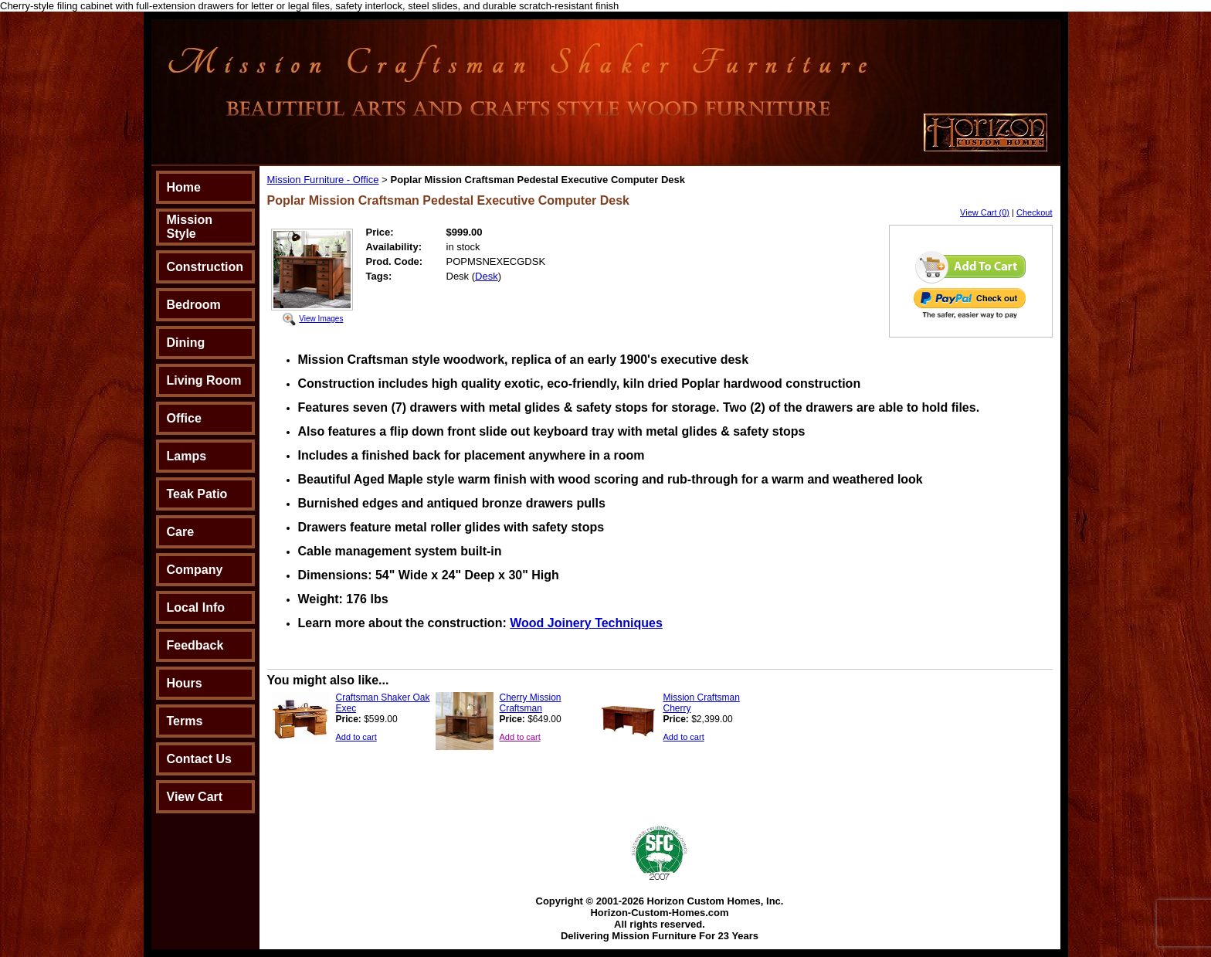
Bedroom (194, 304)
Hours (184, 683)
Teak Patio (197, 494)
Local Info (196, 607)
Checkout (1034, 212)
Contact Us (199, 758)
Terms (185, 721)
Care (181, 531)
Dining (186, 342)
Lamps (187, 456)
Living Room (204, 380)
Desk (486, 276)
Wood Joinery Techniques (586, 623)
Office (184, 418)
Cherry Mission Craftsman (530, 703)
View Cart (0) (984, 212)
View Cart (195, 796)
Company (195, 569)
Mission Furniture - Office (323, 179)
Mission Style (190, 226)
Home (184, 187)
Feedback (195, 645)
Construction (205, 266)
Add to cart (356, 737)
